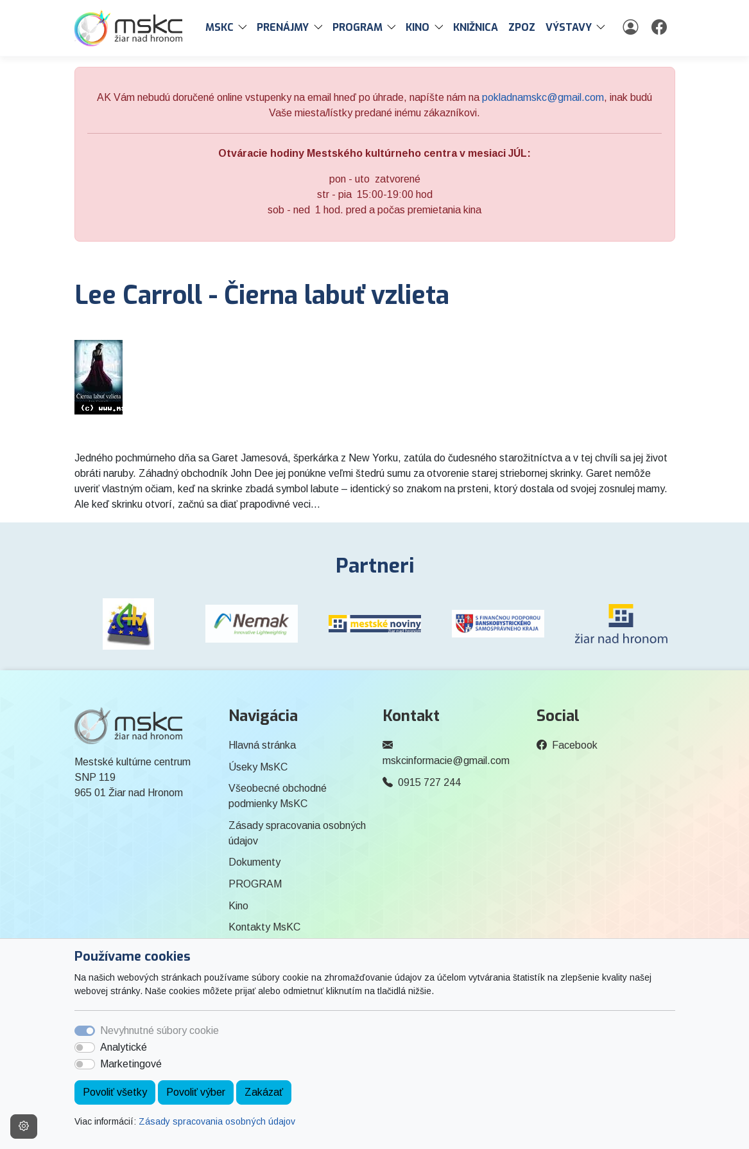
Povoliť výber (195, 1092)
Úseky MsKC (258, 767)
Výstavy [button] (569, 27)
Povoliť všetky (115, 1092)
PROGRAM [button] (357, 27)
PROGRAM (255, 883)
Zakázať (264, 1092)
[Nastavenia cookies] (23, 1126)
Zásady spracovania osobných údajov (217, 1121)
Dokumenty (254, 862)
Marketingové (131, 1063)
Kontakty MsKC (264, 927)
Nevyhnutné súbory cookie (159, 1030)
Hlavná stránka (262, 745)
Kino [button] (417, 27)
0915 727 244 (429, 782)
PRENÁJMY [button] (283, 27)
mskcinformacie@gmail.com (446, 760)
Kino (238, 905)
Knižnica (475, 27)
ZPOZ (521, 27)
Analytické (123, 1047)
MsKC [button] (219, 27)
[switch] (84, 1047)
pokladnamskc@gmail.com (543, 97)
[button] (245, 27)
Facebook (575, 745)
